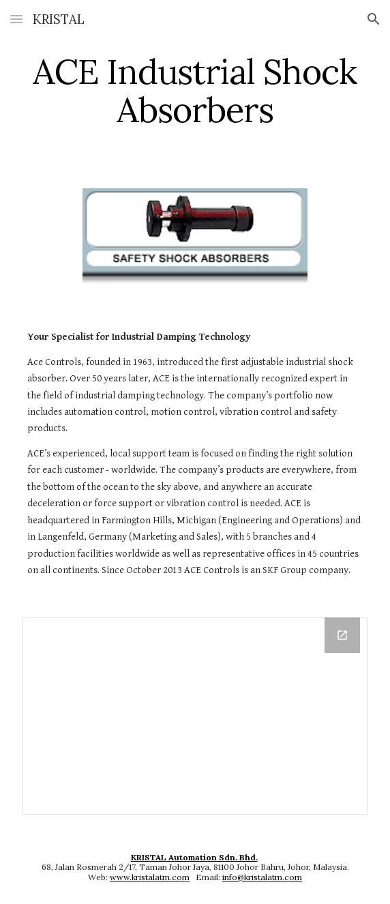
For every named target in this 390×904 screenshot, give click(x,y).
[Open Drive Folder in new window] (342, 635)
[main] (195, 90)
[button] (16, 19)
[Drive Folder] (195, 716)
